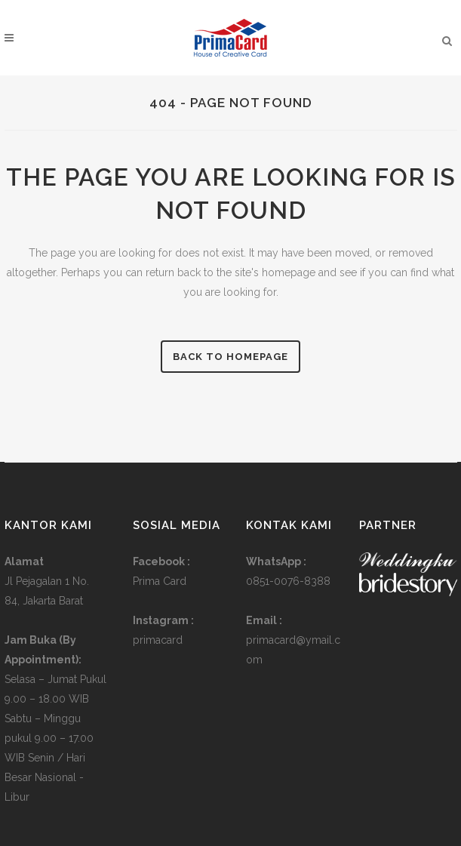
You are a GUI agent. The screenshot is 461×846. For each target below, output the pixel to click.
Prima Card (159, 581)
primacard (158, 640)
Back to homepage (230, 356)
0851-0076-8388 (288, 581)
